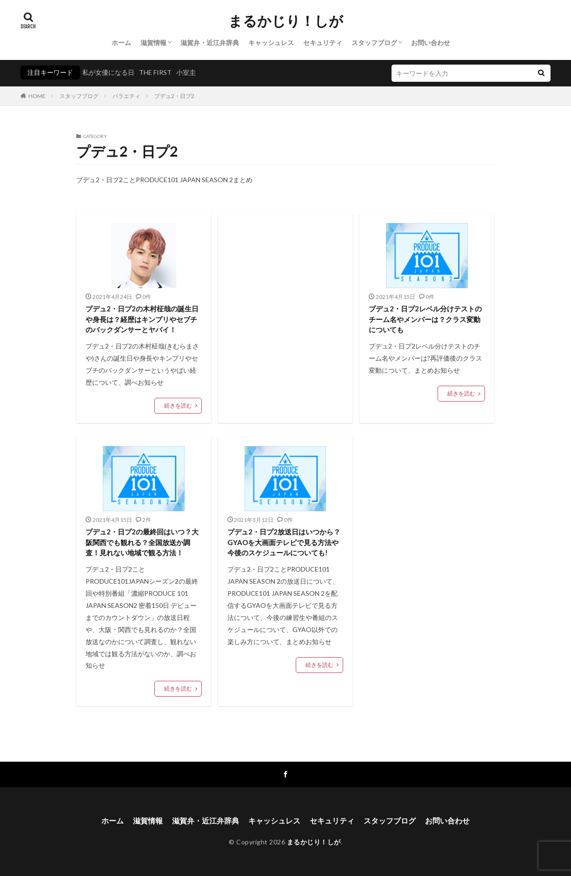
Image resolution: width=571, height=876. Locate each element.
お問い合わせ (430, 42)
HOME (37, 95)
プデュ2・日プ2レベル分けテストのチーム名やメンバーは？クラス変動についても (425, 319)
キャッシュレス (271, 42)
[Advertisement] (285, 300)
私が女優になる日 (108, 72)
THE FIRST (155, 72)
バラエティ (126, 95)
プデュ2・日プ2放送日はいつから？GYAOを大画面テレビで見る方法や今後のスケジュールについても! (283, 542)
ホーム (121, 42)
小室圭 (186, 72)
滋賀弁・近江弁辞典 (209, 42)
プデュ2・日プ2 (174, 95)
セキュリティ (322, 42)
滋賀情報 (153, 42)
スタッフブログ (374, 42)
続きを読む (178, 405)
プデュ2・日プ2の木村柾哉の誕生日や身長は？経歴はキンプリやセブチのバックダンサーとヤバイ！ (142, 319)
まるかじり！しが (285, 21)
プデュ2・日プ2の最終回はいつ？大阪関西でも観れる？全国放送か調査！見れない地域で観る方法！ (142, 542)
